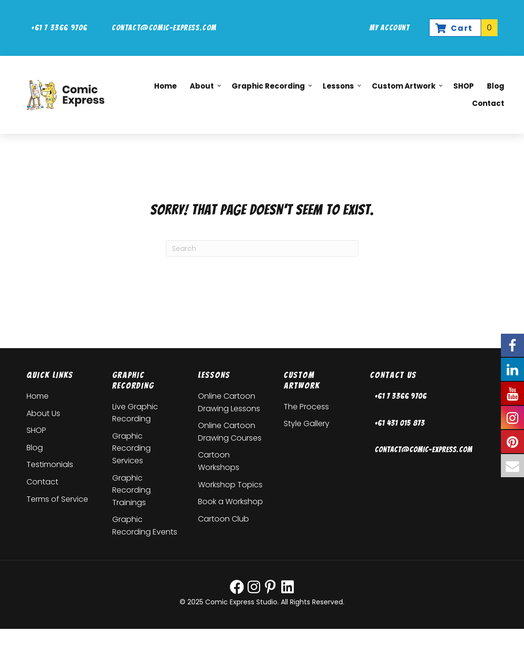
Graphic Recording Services (131, 448)
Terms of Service (57, 499)
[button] (214, 86)
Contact (42, 481)
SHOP (36, 430)
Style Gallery (306, 423)
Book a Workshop (230, 501)
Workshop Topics (230, 484)
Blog (34, 447)
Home (37, 396)
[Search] (262, 248)
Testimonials (49, 464)
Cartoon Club (223, 518)
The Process (306, 406)
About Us (43, 413)
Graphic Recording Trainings (131, 490)
